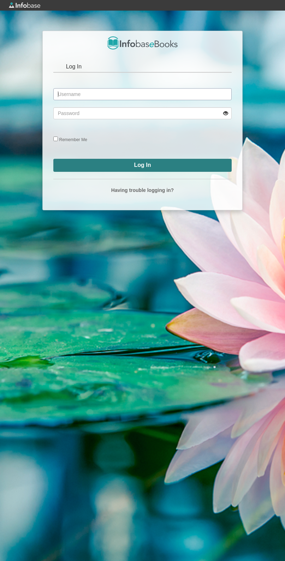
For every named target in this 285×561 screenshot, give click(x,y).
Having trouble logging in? (142, 190)
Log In (74, 67)
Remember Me (73, 139)
